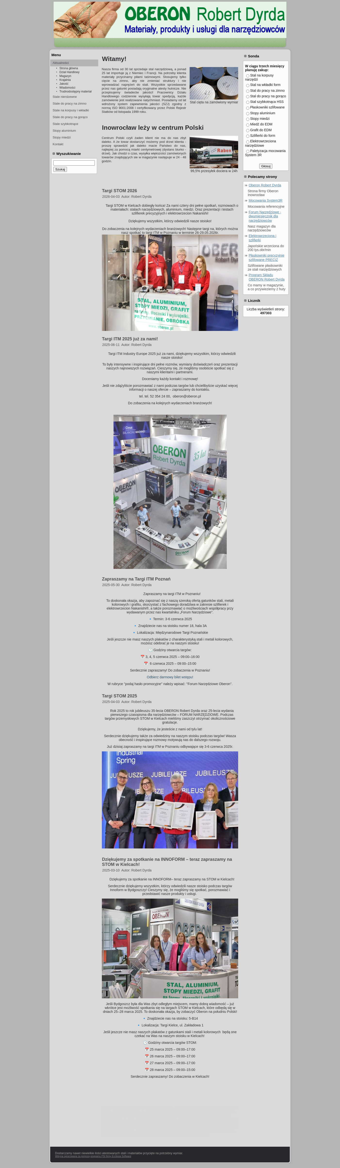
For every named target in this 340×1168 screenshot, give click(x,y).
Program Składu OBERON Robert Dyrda (266, 277)
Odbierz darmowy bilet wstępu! (170, 677)
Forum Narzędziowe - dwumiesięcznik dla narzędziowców (265, 216)
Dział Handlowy (69, 72)
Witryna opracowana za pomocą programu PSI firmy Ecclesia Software (93, 1156)
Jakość (63, 83)
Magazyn (65, 76)
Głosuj (265, 166)
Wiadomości (67, 87)
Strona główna (68, 68)
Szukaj (60, 169)
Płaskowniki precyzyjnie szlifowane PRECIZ (266, 257)
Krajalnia (65, 80)
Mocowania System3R (265, 200)
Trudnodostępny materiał (75, 91)
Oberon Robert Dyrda (265, 185)
